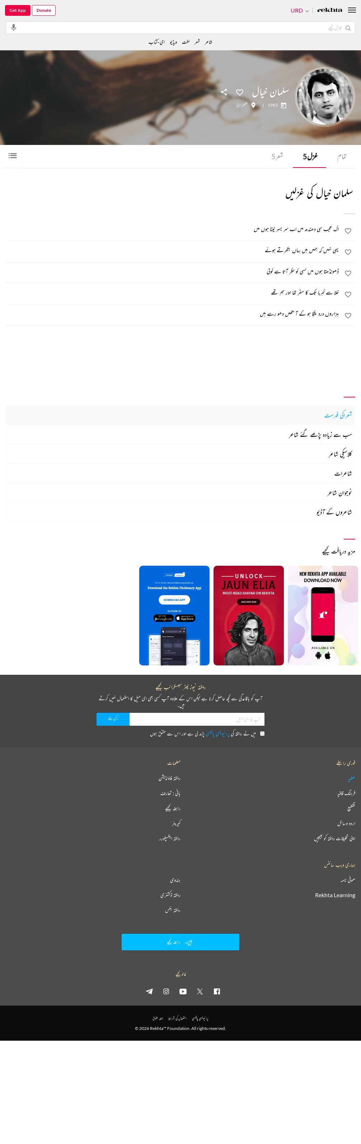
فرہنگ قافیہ (346, 793)
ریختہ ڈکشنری (170, 895)
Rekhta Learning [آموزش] (335, 895)
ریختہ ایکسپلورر (169, 838)
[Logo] (330, 10)
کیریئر (176, 823)
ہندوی (175, 880)
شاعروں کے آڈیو (334, 512)
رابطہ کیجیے (172, 808)
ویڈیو (173, 41)
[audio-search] (13, 27)
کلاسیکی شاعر (340, 453)
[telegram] (149, 991)
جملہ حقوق (158, 1018)
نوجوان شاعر (339, 492)
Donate (44, 10)
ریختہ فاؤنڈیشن (169, 778)
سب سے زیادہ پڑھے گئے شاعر (320, 434)
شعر (277, 156)
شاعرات (343, 473)
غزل (310, 156)
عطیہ (351, 778)
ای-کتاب (157, 41)
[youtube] (183, 991)
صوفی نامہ (348, 880)
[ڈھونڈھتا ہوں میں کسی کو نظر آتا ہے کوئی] (172, 271)
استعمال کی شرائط (177, 1018)
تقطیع (351, 808)
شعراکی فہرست (338, 415)
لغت (185, 41)
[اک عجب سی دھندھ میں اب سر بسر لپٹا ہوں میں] (172, 229)
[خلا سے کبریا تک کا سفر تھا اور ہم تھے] (172, 292)
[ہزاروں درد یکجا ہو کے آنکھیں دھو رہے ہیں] (172, 313)
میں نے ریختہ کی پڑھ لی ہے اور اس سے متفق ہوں (207, 733)
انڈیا (238, 105)
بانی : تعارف (170, 793)
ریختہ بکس (172, 910)
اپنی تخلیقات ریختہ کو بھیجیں (334, 838)
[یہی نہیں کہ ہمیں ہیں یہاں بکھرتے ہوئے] (172, 250)
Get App (18, 10)
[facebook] (216, 991)
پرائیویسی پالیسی (218, 733)
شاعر (208, 41)
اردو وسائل (346, 823)
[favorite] (348, 232)
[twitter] (200, 991)
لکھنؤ (245, 105)
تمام (342, 156)
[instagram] (166, 991)
